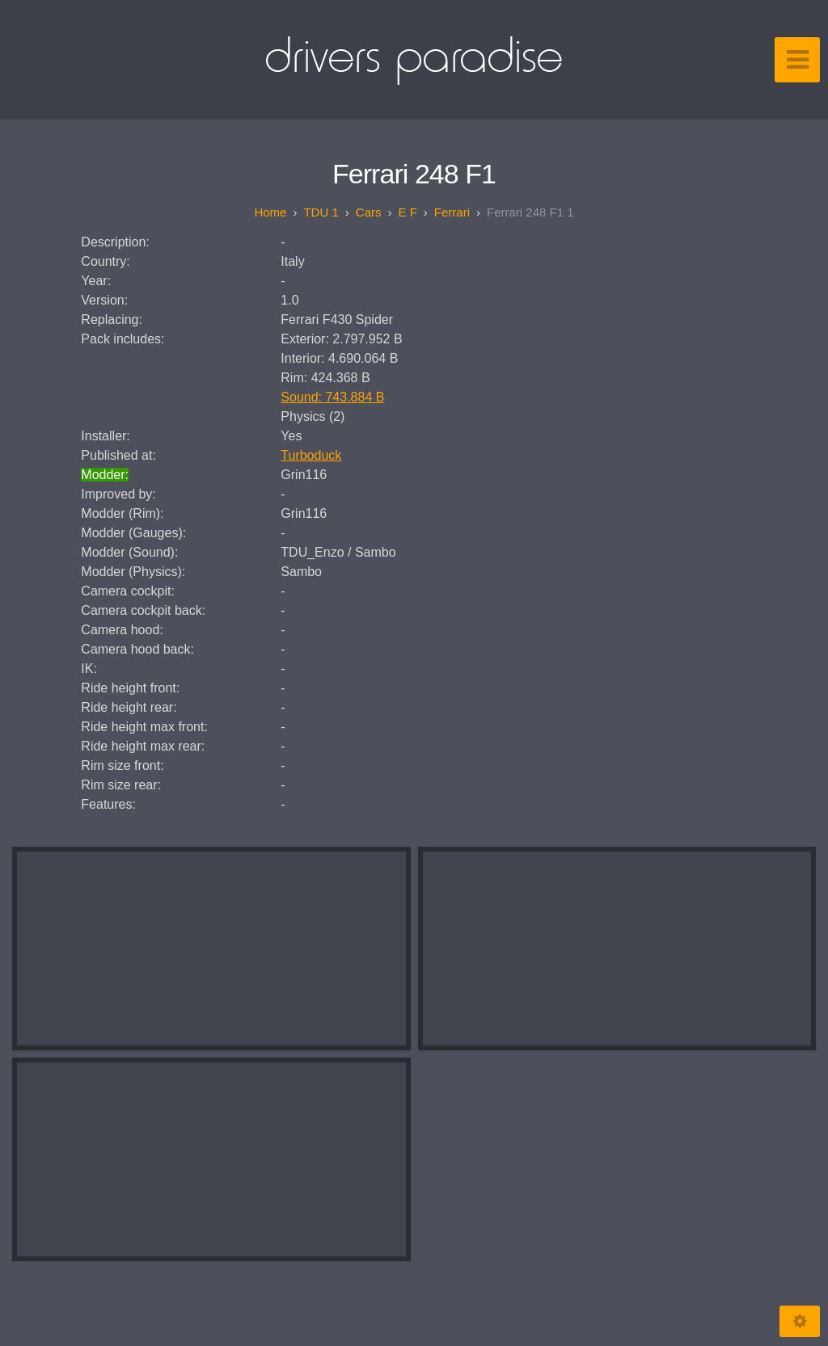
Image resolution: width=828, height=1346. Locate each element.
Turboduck (311, 455)
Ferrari (452, 212)
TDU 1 (320, 212)
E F (407, 212)
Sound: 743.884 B (332, 397)
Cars (369, 212)
